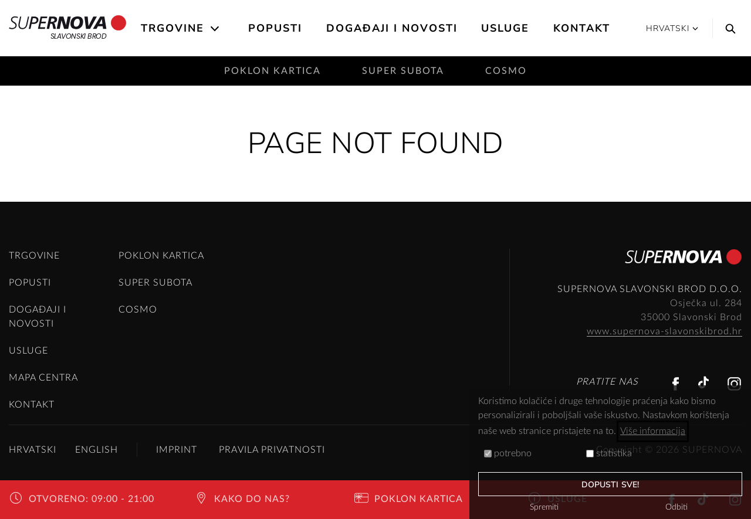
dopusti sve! (610, 484)
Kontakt (581, 28)
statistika (609, 453)
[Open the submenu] (216, 28)
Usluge (505, 28)
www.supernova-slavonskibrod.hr (664, 331)
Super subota (403, 71)
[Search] (727, 28)
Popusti (275, 28)
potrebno (508, 453)
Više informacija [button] (652, 431)
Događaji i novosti (392, 28)
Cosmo (506, 71)
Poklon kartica (272, 71)
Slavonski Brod (68, 28)
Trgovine (172, 28)
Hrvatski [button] (672, 28)
